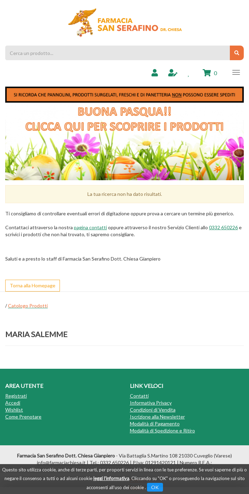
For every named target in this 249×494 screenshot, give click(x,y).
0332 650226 (223, 227)
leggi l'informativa (111, 478)
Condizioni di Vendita (153, 410)
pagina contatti (90, 227)
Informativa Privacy (151, 403)
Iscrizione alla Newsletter (157, 417)
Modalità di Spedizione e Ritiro (162, 430)
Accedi (12, 403)
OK (155, 487)
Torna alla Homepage (32, 285)
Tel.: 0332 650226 (109, 462)
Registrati (16, 396)
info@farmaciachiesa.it (61, 462)
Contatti (139, 396)
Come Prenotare (23, 417)
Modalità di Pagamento (155, 424)
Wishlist (14, 410)
